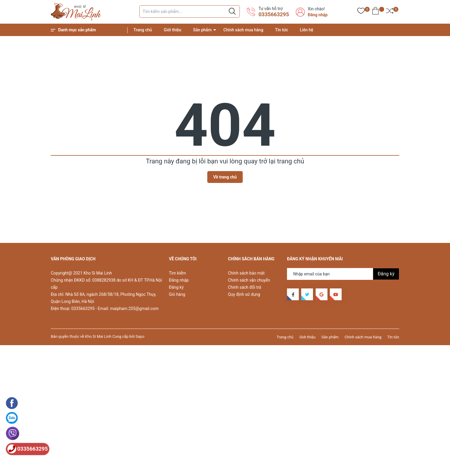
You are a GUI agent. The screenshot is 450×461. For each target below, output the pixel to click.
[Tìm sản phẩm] (189, 11)
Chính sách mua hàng (243, 29)
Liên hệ (306, 29)
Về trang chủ (225, 177)
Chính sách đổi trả (244, 287)
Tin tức (281, 29)
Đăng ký (176, 287)
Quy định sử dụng (244, 294)
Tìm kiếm (177, 273)
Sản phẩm (202, 29)
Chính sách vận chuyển (249, 280)
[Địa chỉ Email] (343, 274)
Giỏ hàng (177, 294)
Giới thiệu (172, 29)
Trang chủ (142, 29)
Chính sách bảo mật (246, 273)
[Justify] (232, 11)
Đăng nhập (317, 14)
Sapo (140, 336)
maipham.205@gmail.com (134, 308)
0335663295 (273, 14)
